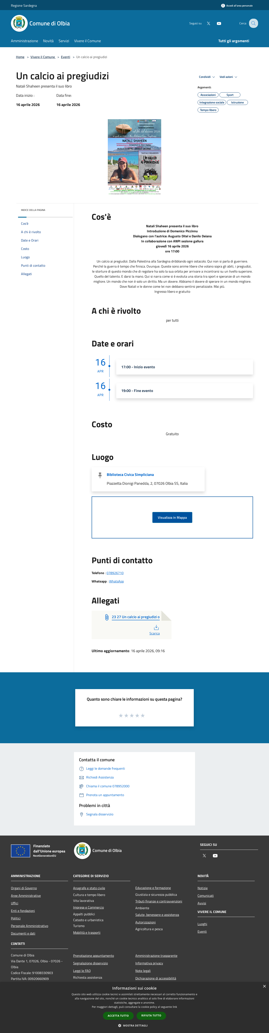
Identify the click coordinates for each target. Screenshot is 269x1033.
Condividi (207, 77)
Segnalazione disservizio (90, 963)
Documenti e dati (23, 933)
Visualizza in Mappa (172, 517)
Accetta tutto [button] (118, 1015)
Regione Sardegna (24, 5)
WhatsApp (116, 581)
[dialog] (134, 1007)
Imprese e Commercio (88, 907)
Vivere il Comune (43, 56)
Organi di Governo (24, 888)
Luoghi (202, 923)
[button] (134, 1025)
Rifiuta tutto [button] (151, 1015)
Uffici (14, 903)
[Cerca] (253, 23)
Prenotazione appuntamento (93, 955)
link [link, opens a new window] (175, 1007)
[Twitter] (205, 23)
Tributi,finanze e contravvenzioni (158, 901)
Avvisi (202, 903)
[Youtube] (215, 23)
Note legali (143, 970)
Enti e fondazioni (23, 910)
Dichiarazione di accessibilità (155, 978)
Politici (16, 918)
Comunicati (206, 895)
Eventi (65, 56)
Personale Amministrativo (29, 925)
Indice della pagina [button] (33, 210)
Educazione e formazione (153, 887)
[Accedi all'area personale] (237, 5)
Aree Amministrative (26, 895)
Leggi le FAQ (82, 970)
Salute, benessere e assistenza (157, 914)
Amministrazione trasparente (156, 955)
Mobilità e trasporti (86, 932)
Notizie (203, 888)
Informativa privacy (149, 963)
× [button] (264, 986)
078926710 (115, 572)
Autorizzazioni (145, 922)
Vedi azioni (229, 77)
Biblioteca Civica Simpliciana (130, 474)
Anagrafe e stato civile (89, 888)
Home (20, 56)
